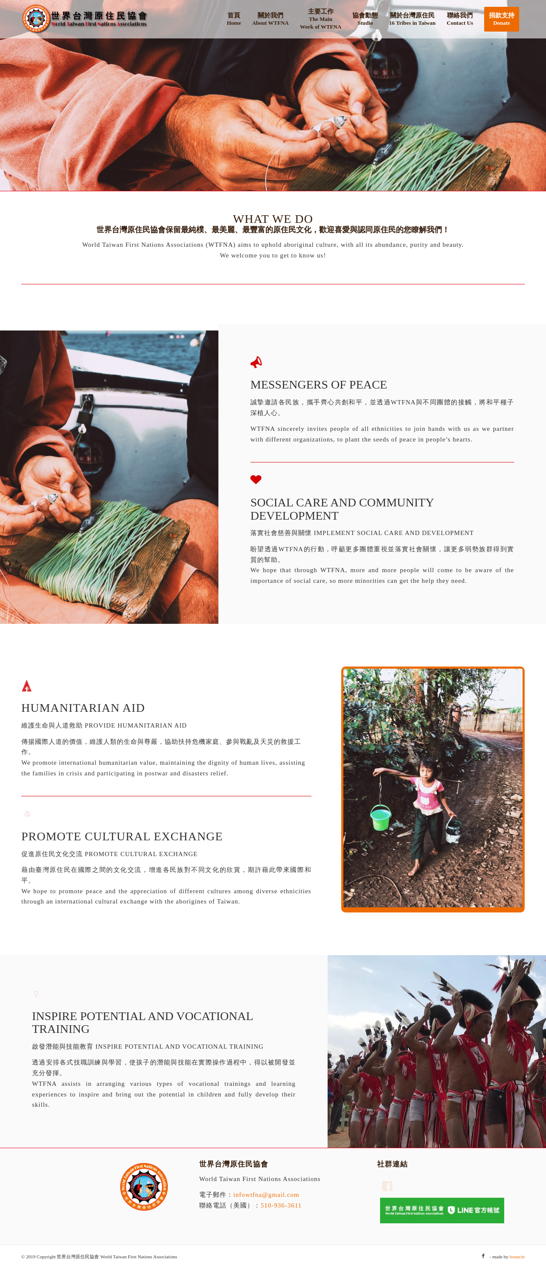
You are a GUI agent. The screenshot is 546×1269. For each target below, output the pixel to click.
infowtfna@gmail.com (266, 1194)
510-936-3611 (281, 1205)
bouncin (517, 1256)
